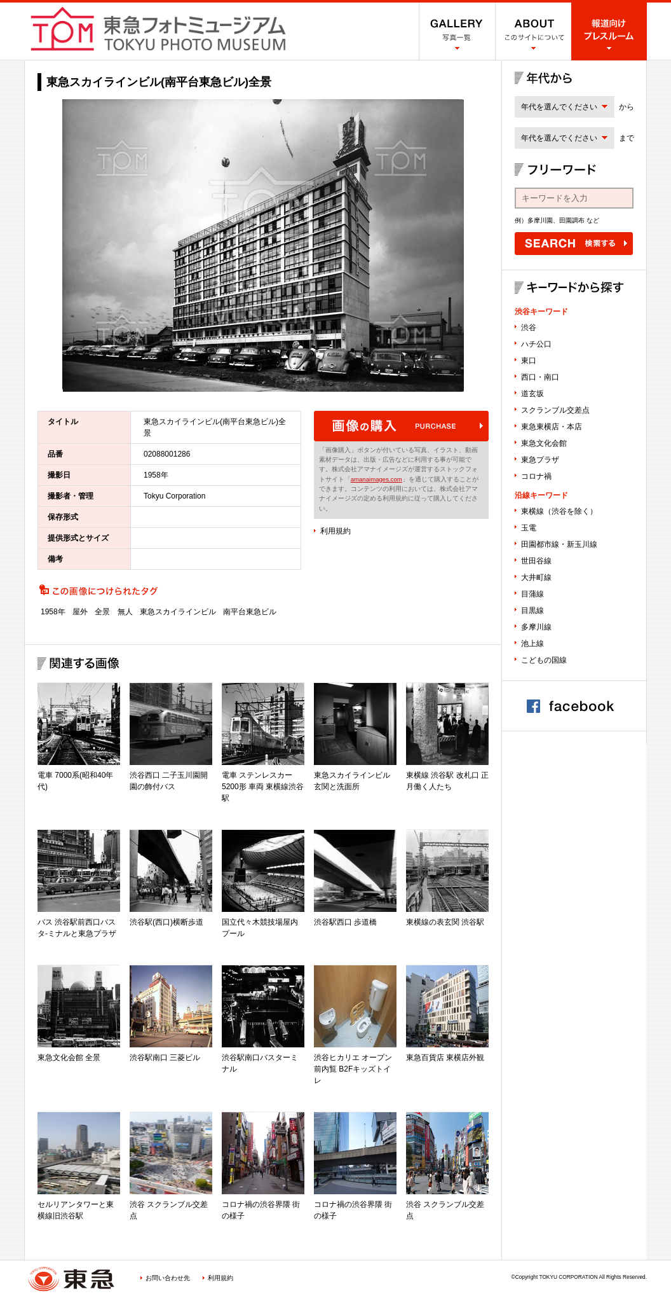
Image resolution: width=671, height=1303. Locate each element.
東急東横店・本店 (551, 426)
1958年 (53, 612)
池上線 (532, 643)
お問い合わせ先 (168, 1277)
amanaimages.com (376, 479)
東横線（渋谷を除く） (559, 511)
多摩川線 (536, 627)
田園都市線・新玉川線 (559, 544)
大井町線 (536, 577)
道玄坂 (532, 393)
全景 (102, 612)
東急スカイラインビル (178, 612)
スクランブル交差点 (555, 410)
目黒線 (532, 610)
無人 (125, 612)
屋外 (80, 612)
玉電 (528, 527)
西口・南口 (540, 377)
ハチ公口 (536, 344)
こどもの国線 (544, 660)
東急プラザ (540, 459)
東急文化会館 (544, 443)
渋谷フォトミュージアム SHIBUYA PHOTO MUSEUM (158, 28)
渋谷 (528, 327)
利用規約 (335, 531)
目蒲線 (532, 593)
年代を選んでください (559, 106)
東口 (528, 360)
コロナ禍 (536, 476)
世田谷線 (536, 560)
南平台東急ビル (249, 612)
